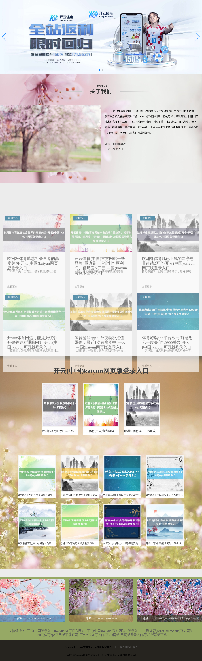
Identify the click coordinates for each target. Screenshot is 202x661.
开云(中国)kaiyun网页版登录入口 (115, 144)
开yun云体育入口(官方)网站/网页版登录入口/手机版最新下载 (123, 635)
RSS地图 (119, 647)
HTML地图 (131, 647)
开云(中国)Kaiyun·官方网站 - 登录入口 (114, 631)
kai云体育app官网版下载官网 (57, 635)
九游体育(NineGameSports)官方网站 (168, 631)
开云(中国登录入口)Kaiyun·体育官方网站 (56, 631)
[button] (197, 37)
